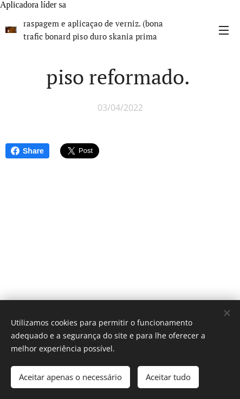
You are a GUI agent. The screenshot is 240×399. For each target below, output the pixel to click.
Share (27, 151)
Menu (224, 30)
